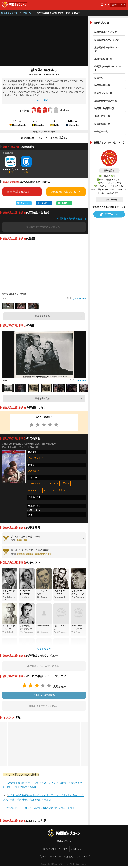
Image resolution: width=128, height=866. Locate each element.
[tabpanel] (44, 744)
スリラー (49, 490)
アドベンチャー (36, 483)
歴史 (66, 483)
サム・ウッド (35, 458)
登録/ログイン (118, 4)
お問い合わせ (109, 199)
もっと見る (44, 100)
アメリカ (33, 470)
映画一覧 (27, 13)
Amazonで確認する (66, 191)
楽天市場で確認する (22, 191)
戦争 (62, 490)
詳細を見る (109, 170)
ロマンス (33, 490)
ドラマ (54, 483)
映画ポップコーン (9, 13)
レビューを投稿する (44, 695)
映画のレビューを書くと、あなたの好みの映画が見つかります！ (40, 808)
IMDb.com (81, 380)
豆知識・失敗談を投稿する (71, 218)
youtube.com (79, 298)
